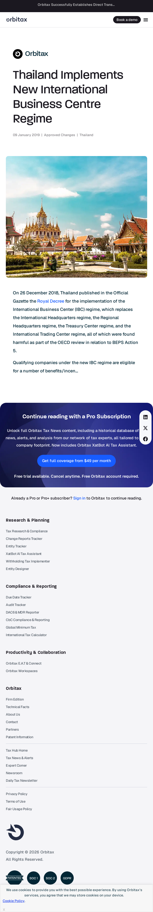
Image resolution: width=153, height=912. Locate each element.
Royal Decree (50, 301)
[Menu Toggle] (145, 19)
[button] (146, 417)
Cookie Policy (14, 901)
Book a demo (127, 20)
